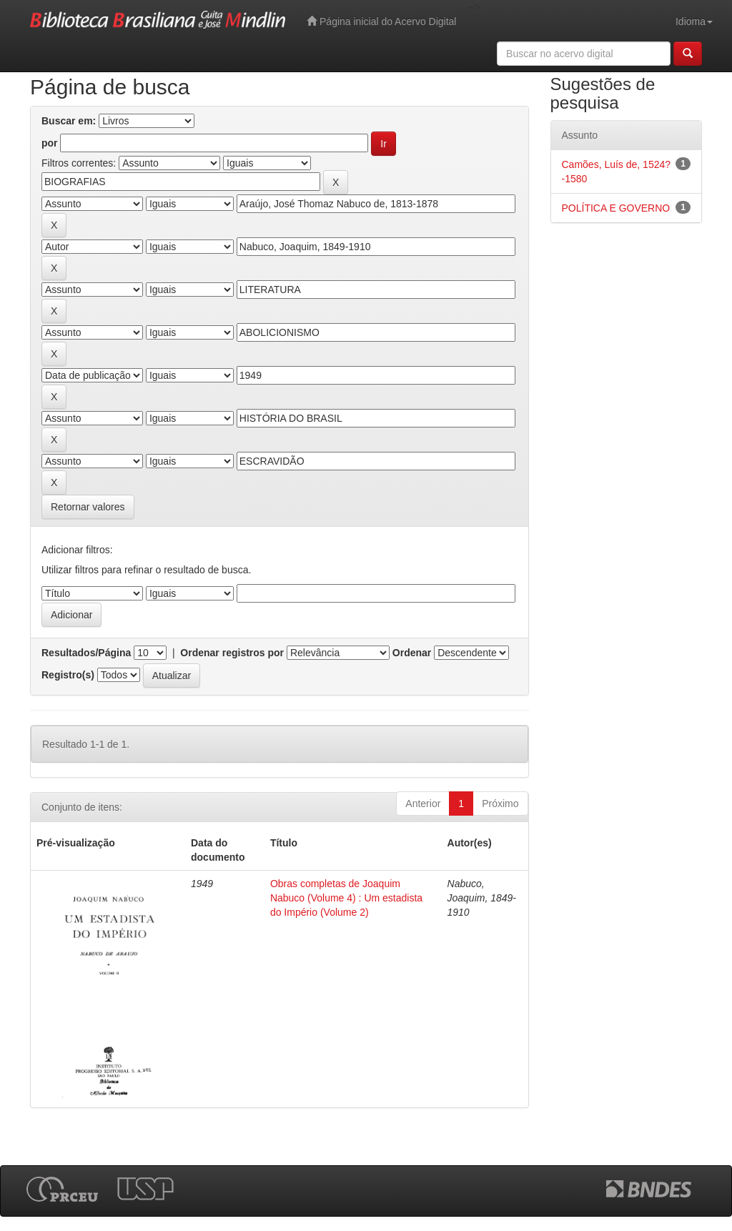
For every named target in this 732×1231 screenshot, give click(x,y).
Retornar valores (88, 507)
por (49, 143)
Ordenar (411, 652)
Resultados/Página (86, 652)
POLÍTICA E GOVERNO (616, 208)
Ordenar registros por (232, 652)
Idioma (694, 21)
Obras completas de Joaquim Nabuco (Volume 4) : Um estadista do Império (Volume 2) (346, 898)
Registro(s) (67, 675)
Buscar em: (68, 121)
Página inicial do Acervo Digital (381, 21)
